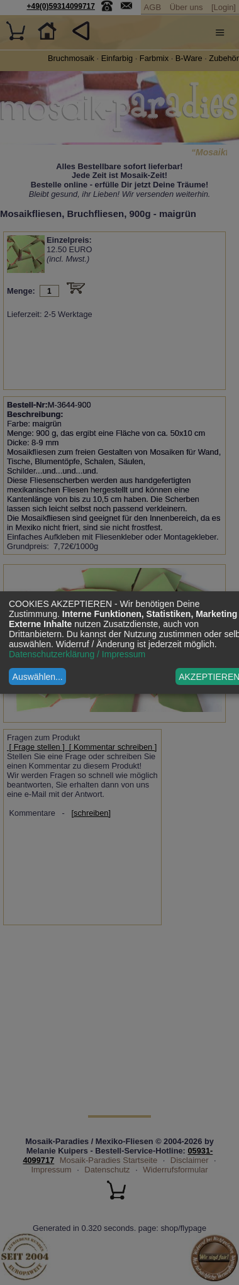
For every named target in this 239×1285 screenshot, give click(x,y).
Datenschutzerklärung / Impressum (77, 654)
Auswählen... (38, 677)
